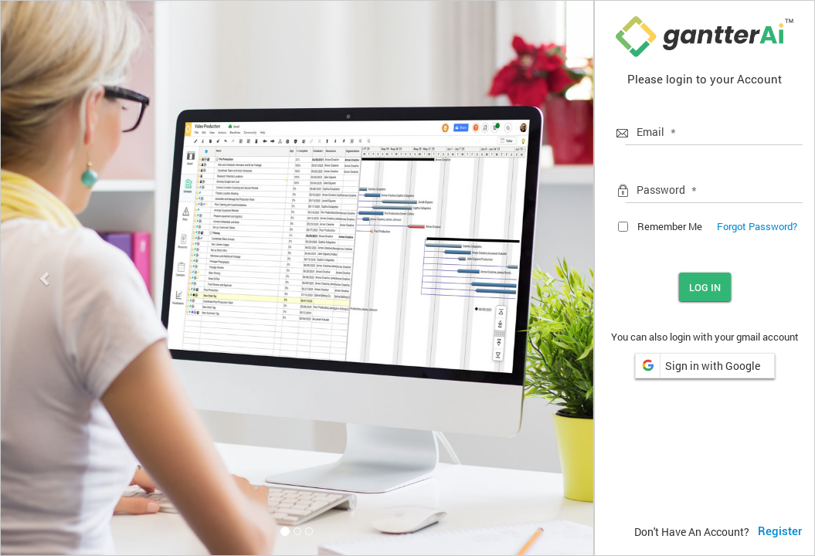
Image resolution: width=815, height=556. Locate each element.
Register (780, 531)
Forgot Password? (757, 226)
